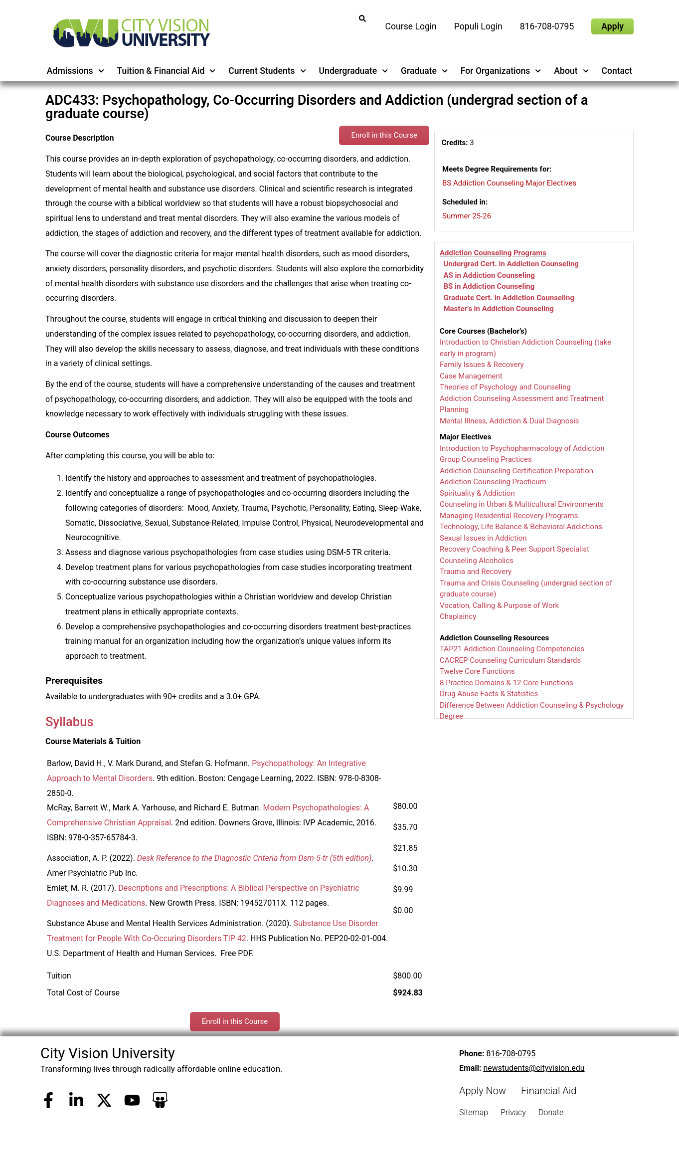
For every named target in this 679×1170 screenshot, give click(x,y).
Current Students (267, 71)
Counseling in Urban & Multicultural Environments (522, 504)
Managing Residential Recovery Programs (509, 515)
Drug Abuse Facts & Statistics (489, 693)
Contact (616, 71)
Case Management (471, 376)
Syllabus (69, 721)
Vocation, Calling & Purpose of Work (499, 605)
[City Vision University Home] (129, 32)
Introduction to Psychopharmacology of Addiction (522, 448)
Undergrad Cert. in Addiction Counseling (510, 263)
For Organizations (501, 71)
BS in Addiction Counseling (488, 286)
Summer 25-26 (466, 215)
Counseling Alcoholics (476, 560)
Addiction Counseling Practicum (493, 481)
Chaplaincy (458, 616)
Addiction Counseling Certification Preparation (516, 470)
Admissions (75, 71)
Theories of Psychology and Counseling (505, 387)
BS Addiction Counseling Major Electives (509, 183)
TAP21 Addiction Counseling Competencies (512, 648)
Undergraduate (353, 71)
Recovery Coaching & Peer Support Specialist (514, 549)
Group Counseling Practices (486, 459)
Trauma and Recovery (475, 571)
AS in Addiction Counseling (488, 275)
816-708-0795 (510, 1053)
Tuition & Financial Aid (166, 71)
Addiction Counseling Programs (493, 252)
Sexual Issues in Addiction (483, 538)
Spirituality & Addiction (477, 493)
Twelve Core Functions (477, 671)
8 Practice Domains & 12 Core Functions (506, 682)
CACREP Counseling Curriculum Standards (510, 660)
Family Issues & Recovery (482, 364)
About (571, 71)
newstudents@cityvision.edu (533, 1068)
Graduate (424, 71)
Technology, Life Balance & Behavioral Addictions (521, 526)
